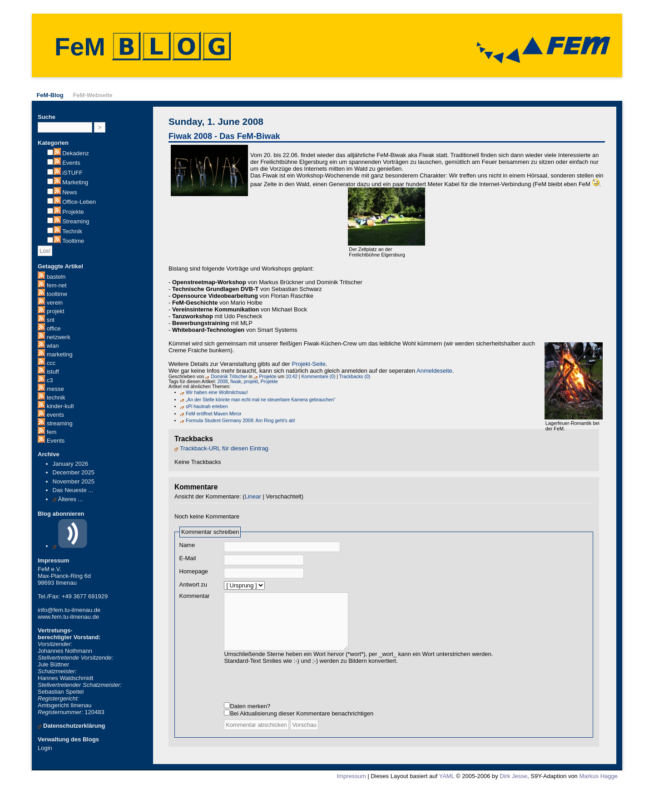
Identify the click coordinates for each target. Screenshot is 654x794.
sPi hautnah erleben (207, 406)
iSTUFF (72, 172)
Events (71, 162)
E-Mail (187, 558)
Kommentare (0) (318, 376)
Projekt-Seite (308, 363)
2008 (222, 381)
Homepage (193, 571)
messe (55, 388)
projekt (55, 311)
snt (50, 319)
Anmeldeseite (434, 370)
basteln (56, 276)
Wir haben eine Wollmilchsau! (217, 392)
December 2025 (74, 472)
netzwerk (58, 337)
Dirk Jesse (513, 785)
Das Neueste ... (73, 490)
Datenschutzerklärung (74, 725)
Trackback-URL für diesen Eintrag (224, 448)
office (54, 328)
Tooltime (73, 240)
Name (187, 545)
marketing (60, 354)
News (69, 192)
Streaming (75, 221)
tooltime (57, 294)
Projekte (73, 211)
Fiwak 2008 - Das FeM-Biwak (224, 136)
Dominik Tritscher (229, 376)
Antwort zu (193, 584)
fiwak (235, 381)
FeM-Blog (49, 95)
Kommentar (194, 595)
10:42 (291, 376)
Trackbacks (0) (354, 376)
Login (45, 748)
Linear (253, 496)
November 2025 (74, 481)
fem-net (57, 285)
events (55, 414)
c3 (50, 380)
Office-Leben (79, 201)
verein (55, 302)
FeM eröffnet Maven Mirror (214, 413)
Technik (72, 231)
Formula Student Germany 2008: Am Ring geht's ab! (240, 420)
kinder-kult (60, 406)
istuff (53, 371)
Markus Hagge (598, 785)
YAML (446, 785)
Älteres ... (70, 499)
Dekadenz (75, 153)
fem (52, 432)
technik (56, 397)
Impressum (351, 785)
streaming (60, 423)
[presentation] (293, 691)
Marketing (75, 182)
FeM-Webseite (92, 95)
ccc (51, 363)
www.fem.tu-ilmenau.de (68, 616)
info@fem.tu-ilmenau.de (69, 610)
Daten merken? (250, 715)
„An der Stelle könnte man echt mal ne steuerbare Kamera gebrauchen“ (261, 399)
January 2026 (71, 463)
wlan (53, 345)
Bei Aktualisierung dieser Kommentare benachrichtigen (301, 722)
